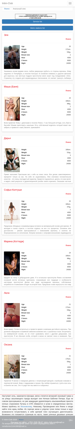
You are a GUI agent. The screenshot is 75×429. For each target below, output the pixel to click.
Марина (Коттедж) (14, 241)
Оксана (8, 344)
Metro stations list (37, 28)
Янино (7, 9)
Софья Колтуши (13, 190)
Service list (37, 22)
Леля (6, 293)
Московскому (26, 406)
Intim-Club (7, 3)
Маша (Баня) (11, 86)
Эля (6, 35)
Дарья (7, 138)
